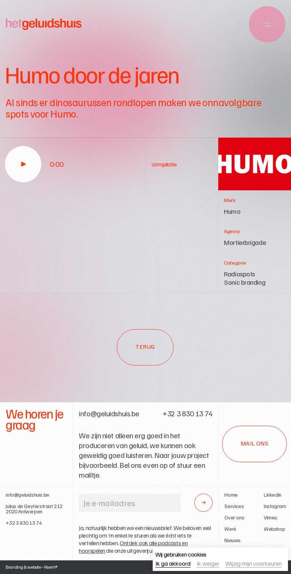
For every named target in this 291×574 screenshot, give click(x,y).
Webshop (274, 529)
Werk (230, 529)
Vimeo (270, 517)
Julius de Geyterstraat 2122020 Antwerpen (34, 508)
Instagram (275, 506)
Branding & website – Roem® (31, 567)
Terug (145, 346)
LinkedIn (273, 494)
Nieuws (232, 540)
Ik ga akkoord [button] (173, 563)
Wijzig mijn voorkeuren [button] (253, 563)
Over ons (234, 517)
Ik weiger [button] (208, 563)
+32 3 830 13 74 (24, 522)
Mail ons (255, 443)
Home (230, 494)
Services (234, 506)
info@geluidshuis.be (27, 494)
